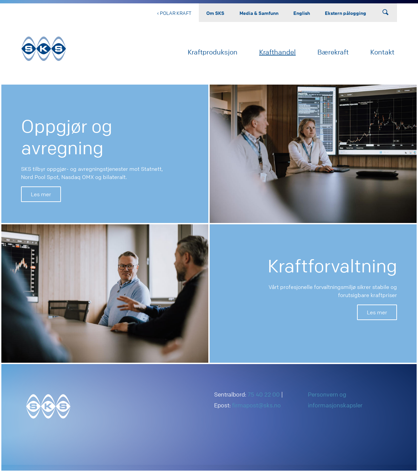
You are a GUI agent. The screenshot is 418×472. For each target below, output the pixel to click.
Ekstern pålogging (345, 13)
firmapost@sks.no (256, 405)
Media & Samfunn (258, 13)
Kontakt (382, 52)
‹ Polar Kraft (174, 13)
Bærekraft (333, 52)
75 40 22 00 (264, 394)
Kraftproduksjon (212, 52)
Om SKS (215, 13)
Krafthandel (277, 52)
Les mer (41, 194)
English (301, 13)
